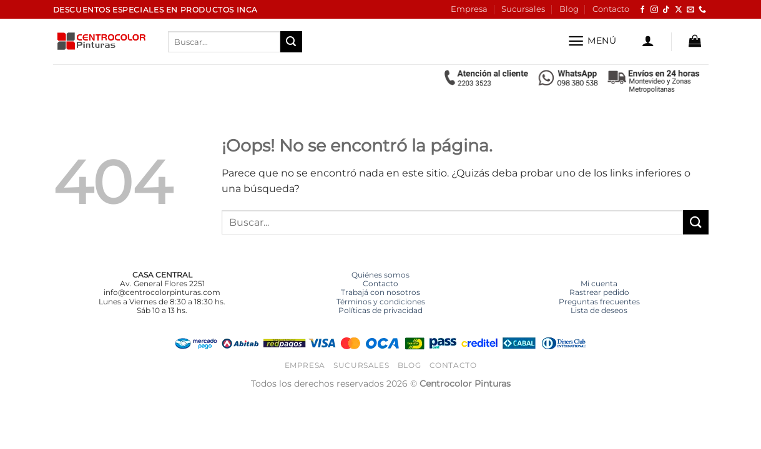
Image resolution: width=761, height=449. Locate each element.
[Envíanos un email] (690, 10)
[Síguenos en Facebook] (642, 10)
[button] (592, 41)
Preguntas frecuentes (599, 301)
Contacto (610, 9)
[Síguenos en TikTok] (666, 10)
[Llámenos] (702, 10)
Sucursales (523, 9)
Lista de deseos (599, 310)
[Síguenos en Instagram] (654, 10)
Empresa (469, 9)
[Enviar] (291, 41)
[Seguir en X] (678, 10)
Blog (569, 9)
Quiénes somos (380, 274)
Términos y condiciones (380, 301)
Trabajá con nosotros (380, 292)
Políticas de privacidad (380, 310)
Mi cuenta (599, 283)
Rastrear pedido (599, 292)
